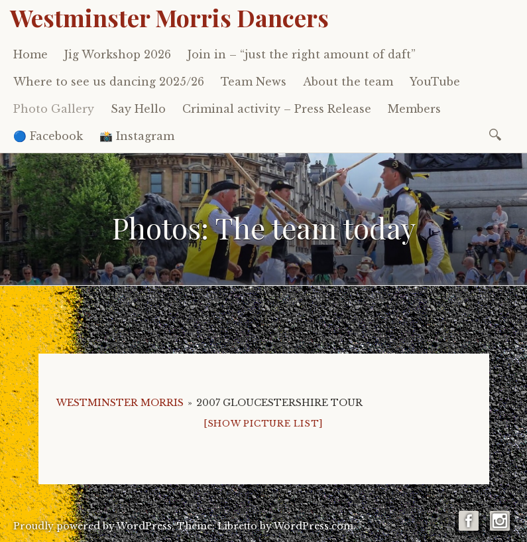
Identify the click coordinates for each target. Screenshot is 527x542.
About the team (348, 81)
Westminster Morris (120, 403)
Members (414, 108)
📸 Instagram (136, 136)
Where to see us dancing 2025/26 (108, 81)
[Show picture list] (263, 423)
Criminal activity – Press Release (276, 108)
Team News (253, 81)
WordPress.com (313, 526)
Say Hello (138, 108)
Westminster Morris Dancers (169, 17)
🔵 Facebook (48, 136)
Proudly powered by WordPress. (93, 526)
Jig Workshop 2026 (117, 54)
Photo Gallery (53, 108)
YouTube (435, 81)
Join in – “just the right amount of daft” (302, 54)
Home (30, 54)
